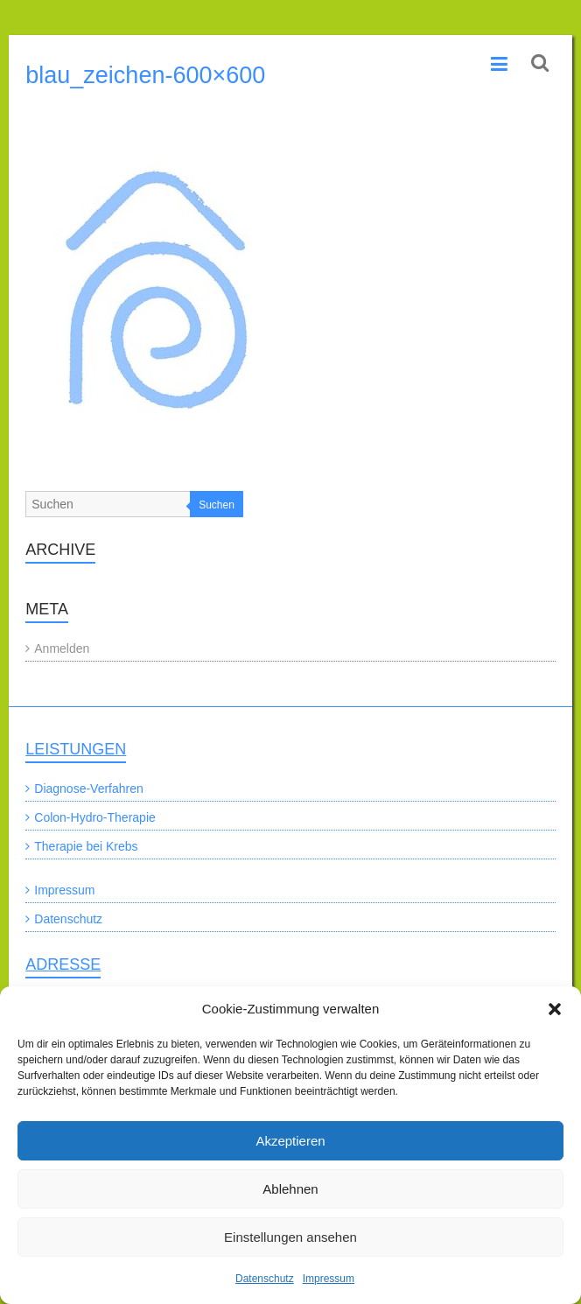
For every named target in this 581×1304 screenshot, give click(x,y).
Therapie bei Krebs (85, 846)
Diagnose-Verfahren (89, 789)
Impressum (328, 1278)
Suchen (216, 505)
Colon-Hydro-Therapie (95, 817)
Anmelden (61, 648)
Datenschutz (264, 1278)
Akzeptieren (290, 1140)
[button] (555, 1009)
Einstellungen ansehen (290, 1237)
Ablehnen (290, 1188)
